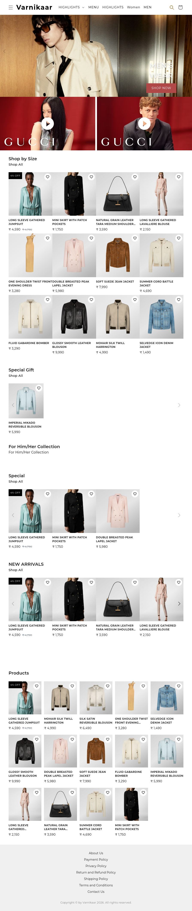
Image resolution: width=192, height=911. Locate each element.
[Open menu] (11, 7)
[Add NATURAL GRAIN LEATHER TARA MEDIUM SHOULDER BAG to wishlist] (135, 177)
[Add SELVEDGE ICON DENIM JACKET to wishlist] (178, 299)
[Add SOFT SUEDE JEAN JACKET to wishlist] (135, 238)
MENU (93, 7)
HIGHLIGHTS (69, 7)
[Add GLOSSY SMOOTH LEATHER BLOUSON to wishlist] (91, 299)
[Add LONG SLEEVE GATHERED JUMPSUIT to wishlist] (47, 177)
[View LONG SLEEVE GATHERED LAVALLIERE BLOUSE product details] (161, 203)
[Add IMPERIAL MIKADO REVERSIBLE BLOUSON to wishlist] (38, 388)
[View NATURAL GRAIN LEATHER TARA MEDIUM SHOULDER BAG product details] (118, 203)
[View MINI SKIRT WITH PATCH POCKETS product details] (74, 203)
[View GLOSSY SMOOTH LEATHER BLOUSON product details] (74, 325)
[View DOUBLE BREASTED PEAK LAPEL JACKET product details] (74, 264)
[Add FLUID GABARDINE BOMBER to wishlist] (47, 299)
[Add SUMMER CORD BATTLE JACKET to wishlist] (178, 238)
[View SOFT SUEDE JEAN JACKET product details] (118, 262)
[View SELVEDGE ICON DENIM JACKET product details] (161, 325)
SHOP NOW (161, 88)
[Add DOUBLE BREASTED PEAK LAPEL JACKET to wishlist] (91, 238)
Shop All (16, 164)
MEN (148, 7)
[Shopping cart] (180, 7)
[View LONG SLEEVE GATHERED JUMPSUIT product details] (30, 203)
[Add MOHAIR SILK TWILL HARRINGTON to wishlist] (135, 299)
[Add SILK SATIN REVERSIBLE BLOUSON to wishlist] (107, 686)
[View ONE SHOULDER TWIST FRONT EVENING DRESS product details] (30, 264)
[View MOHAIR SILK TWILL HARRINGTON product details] (118, 325)
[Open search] (172, 7)
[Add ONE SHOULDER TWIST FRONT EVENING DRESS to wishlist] (47, 238)
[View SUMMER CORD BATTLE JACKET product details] (161, 264)
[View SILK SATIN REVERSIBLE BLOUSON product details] (96, 706)
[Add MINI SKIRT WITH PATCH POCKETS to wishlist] (91, 177)
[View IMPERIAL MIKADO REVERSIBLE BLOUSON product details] (26, 409)
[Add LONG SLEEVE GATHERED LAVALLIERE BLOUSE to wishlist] (178, 177)
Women (133, 7)
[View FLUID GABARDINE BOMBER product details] (30, 324)
